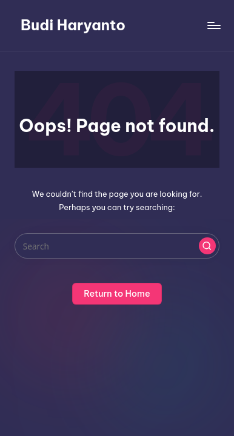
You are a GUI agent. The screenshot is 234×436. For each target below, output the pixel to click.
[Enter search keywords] (117, 246)
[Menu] (213, 25)
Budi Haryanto (73, 25)
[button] (207, 245)
